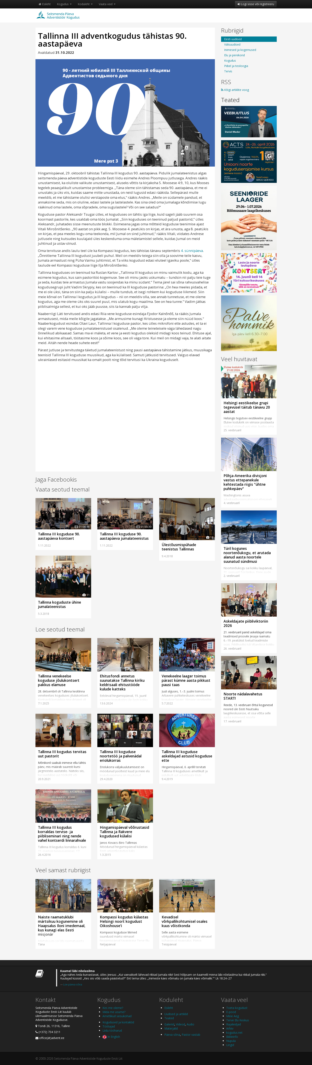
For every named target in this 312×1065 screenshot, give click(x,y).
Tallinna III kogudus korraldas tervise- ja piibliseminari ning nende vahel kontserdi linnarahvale (62, 834)
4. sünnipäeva (192, 250)
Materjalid (171, 1028)
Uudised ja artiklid (176, 1014)
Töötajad (108, 1026)
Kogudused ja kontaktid (118, 1022)
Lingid (230, 1045)
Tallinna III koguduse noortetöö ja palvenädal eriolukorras (120, 756)
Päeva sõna (172, 1035)
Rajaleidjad (233, 1024)
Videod (180, 1024)
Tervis (228, 71)
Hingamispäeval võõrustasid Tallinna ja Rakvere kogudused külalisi (124, 831)
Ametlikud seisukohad (117, 1016)
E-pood (231, 1012)
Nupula (231, 1041)
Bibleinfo (232, 1037)
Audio (190, 1024)
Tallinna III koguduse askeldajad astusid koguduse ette (187, 756)
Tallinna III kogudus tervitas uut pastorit (62, 753)
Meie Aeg (232, 1016)
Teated (230, 100)
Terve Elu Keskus (237, 1020)
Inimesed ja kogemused (240, 50)
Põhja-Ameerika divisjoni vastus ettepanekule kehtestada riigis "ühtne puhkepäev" (245, 482)
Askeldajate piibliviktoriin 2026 (246, 623)
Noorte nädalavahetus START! (243, 696)
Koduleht (85, 4)
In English (111, 1037)
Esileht (45, 4)
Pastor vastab (191, 1035)
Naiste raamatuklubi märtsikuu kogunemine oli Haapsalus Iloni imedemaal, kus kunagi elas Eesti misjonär (61, 926)
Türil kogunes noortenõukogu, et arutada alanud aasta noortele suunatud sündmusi (247, 555)
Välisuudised (232, 44)
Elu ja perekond (234, 55)
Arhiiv (229, 1028)
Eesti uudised (233, 39)
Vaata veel (107, 4)
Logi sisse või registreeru (256, 4)
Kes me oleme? (112, 1008)
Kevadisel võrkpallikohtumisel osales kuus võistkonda (184, 921)
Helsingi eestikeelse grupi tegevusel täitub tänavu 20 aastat (247, 407)
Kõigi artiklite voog (235, 90)
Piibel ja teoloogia (236, 66)
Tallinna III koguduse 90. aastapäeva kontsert (59, 536)
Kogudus (64, 4)
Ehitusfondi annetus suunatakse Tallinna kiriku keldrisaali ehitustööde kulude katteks (122, 682)
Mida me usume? (113, 1012)
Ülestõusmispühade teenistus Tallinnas (179, 546)
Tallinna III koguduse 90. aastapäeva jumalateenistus (124, 536)
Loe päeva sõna (72, 984)
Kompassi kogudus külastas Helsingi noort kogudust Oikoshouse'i (124, 921)
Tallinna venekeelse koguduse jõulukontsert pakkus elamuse (58, 680)
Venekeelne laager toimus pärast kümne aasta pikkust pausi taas (186, 680)
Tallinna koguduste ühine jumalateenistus (59, 604)
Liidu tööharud (112, 1030)
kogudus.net (234, 1032)
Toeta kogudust (236, 1008)
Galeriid (169, 1024)
